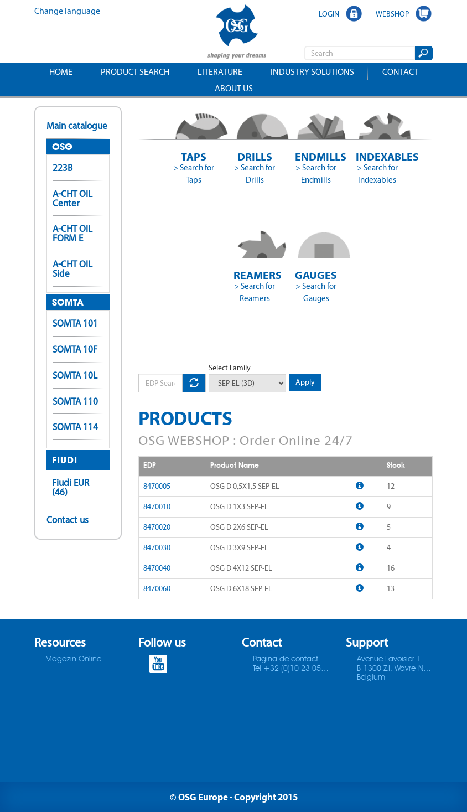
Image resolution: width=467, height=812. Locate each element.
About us (234, 88)
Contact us (67, 519)
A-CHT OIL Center (72, 198)
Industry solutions (312, 71)
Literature (220, 71)
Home (60, 71)
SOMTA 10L (75, 375)
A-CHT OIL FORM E (72, 233)
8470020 (156, 527)
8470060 (156, 588)
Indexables (377, 156)
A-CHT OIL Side (72, 268)
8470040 (156, 568)
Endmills (316, 156)
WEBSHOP (392, 13)
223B (62, 167)
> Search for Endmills (315, 174)
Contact (400, 71)
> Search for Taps (193, 174)
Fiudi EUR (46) (70, 487)
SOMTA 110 (75, 401)
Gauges (316, 274)
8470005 (156, 486)
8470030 (156, 547)
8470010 (156, 506)
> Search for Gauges (315, 292)
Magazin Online (73, 659)
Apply (305, 382)
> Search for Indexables (377, 174)
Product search (135, 71)
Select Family (230, 368)
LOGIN (329, 13)
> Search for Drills (254, 174)
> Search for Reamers (254, 292)
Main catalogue (76, 125)
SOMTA (68, 302)
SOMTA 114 (75, 426)
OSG (62, 147)
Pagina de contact (285, 659)
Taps (193, 156)
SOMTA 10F (75, 349)
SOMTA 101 (75, 323)
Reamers (255, 274)
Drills (254, 156)
